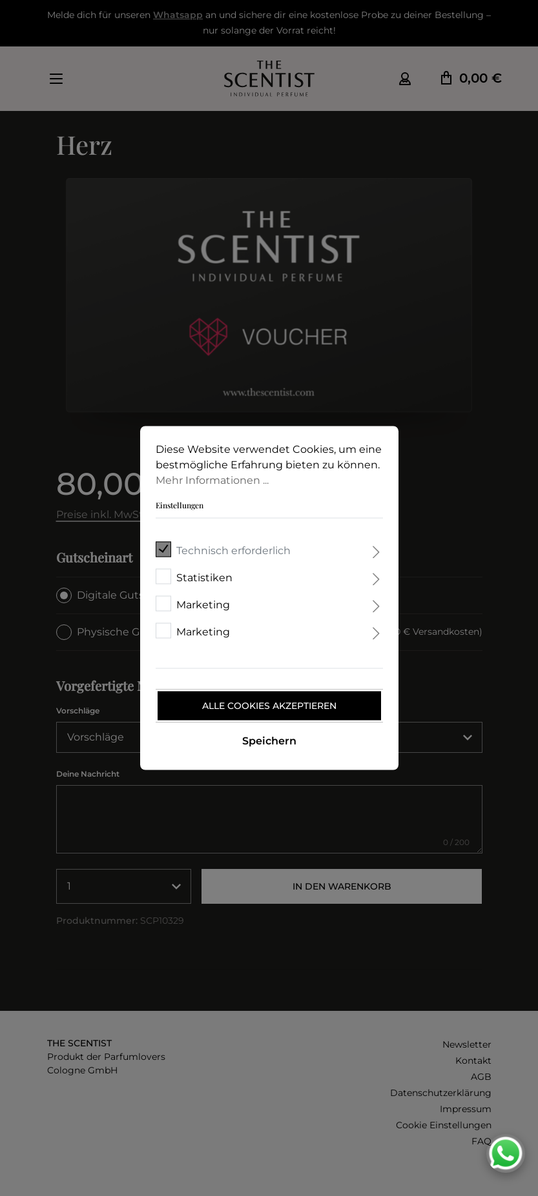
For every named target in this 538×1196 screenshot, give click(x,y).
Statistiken (204, 578)
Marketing (203, 605)
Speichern (269, 741)
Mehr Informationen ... (212, 480)
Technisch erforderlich (233, 550)
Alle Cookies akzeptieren (269, 706)
